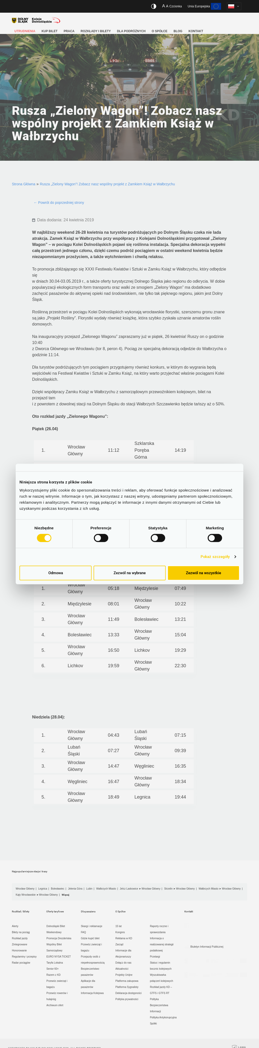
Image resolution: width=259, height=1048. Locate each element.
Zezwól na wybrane (130, 573)
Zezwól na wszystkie (203, 573)
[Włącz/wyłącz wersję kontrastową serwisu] (153, 6)
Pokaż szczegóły (215, 556)
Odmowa (55, 573)
